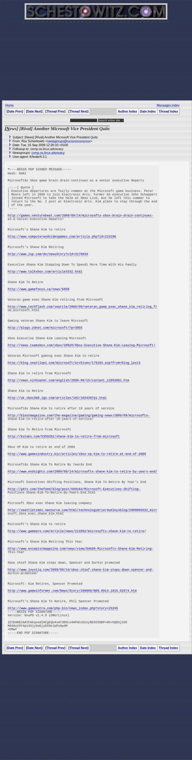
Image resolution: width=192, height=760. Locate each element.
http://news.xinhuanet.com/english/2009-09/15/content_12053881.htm (68, 427)
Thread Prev (55, 111)
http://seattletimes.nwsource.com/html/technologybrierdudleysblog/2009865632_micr (82, 585)
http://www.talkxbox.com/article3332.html (45, 294)
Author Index (127, 111)
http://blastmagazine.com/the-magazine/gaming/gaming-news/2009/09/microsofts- (79, 470)
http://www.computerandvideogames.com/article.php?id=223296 (62, 251)
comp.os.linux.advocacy (48, 152)
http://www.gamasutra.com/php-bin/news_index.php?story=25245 (63, 705)
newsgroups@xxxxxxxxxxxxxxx (69, 141)
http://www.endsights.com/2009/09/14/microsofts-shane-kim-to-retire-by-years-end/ (82, 538)
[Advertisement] (95, 59)
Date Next (34, 111)
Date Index (148, 111)
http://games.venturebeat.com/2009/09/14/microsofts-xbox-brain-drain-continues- (80, 225)
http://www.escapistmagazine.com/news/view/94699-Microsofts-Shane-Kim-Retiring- (80, 632)
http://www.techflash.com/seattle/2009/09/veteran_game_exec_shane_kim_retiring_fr (82, 337)
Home (9, 105)
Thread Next (78, 111)
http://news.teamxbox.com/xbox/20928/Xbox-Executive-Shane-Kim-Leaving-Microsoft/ (81, 384)
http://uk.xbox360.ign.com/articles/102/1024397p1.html (57, 448)
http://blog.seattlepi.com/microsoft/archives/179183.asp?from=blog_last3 (74, 405)
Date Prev (15, 111)
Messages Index (168, 105)
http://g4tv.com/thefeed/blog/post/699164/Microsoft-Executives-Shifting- (74, 560)
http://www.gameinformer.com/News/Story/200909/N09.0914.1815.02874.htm (72, 684)
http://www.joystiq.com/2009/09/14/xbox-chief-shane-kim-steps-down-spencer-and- (80, 658)
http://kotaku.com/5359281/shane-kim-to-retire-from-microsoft (64, 495)
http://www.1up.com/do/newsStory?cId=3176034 (48, 272)
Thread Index (168, 111)
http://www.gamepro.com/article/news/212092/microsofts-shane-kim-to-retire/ (77, 611)
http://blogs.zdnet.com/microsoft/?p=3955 (45, 362)
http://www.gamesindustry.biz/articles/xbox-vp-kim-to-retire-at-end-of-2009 (77, 517)
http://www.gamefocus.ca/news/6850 (38, 315)
